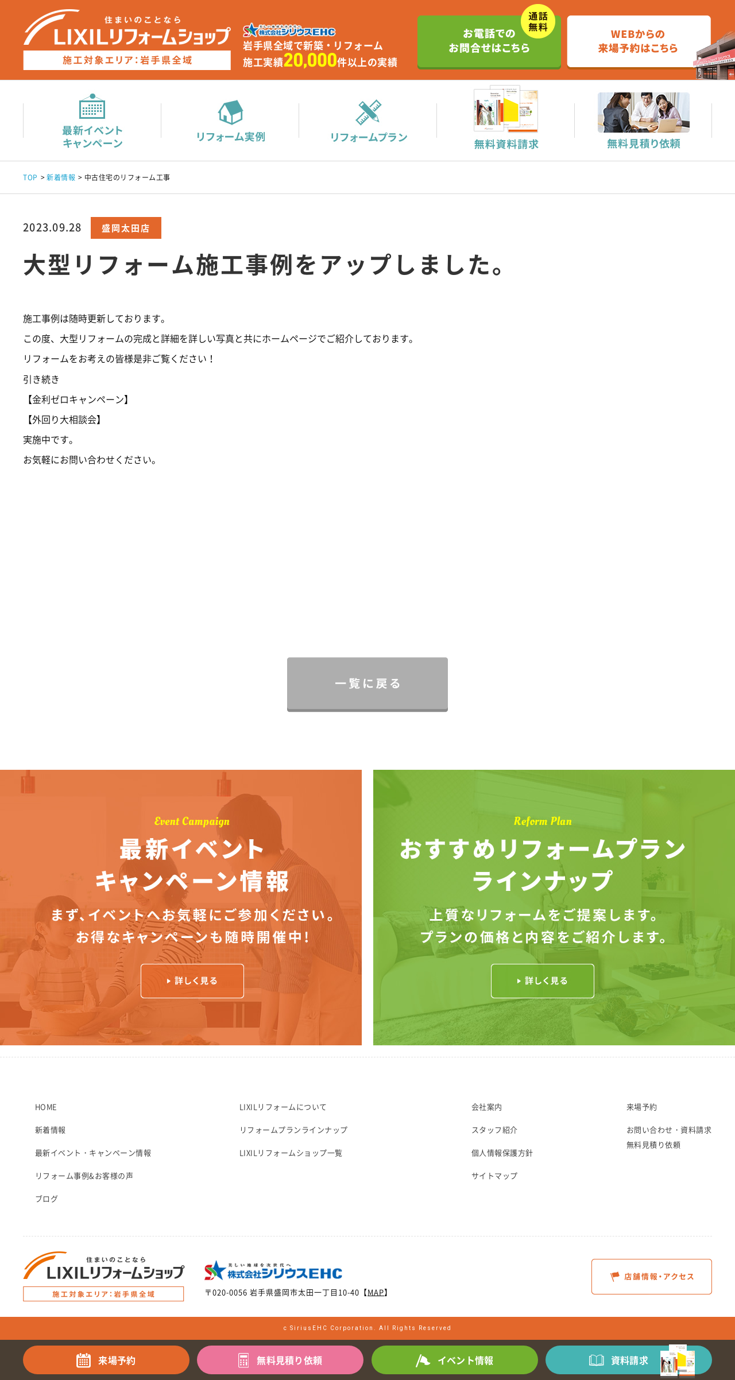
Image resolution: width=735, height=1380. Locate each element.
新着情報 (61, 177)
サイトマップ (494, 1175)
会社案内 (486, 1106)
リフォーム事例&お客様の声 (84, 1175)
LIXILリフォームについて (283, 1106)
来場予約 (641, 1106)
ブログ (47, 1198)
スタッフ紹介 (494, 1129)
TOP (30, 177)
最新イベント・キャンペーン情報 (93, 1152)
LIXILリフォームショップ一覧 (291, 1152)
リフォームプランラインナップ (293, 1129)
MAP (376, 1291)
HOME (46, 1106)
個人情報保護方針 (502, 1152)
